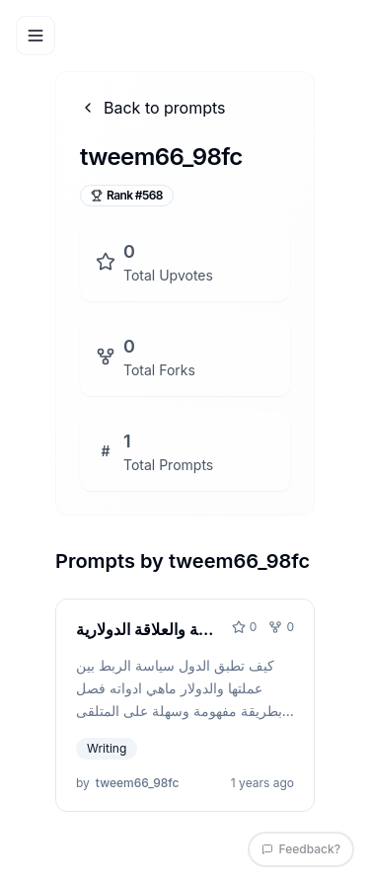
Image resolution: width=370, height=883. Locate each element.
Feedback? (300, 849)
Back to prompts (153, 108)
